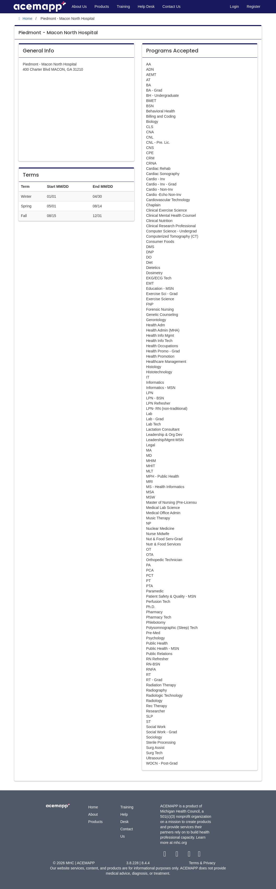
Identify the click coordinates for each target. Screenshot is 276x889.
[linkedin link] (199, 855)
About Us (79, 6)
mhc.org (180, 842)
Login (234, 6)
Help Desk (146, 6)
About (93, 814)
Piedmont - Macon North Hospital (58, 32)
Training (123, 6)
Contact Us (171, 6)
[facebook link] (165, 855)
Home (93, 807)
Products (102, 6)
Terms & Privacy (202, 863)
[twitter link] (177, 855)
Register (253, 6)
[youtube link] (190, 855)
